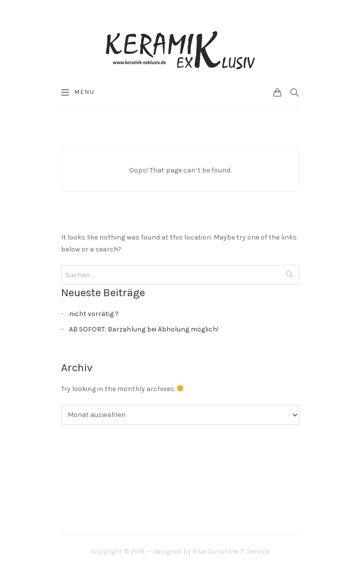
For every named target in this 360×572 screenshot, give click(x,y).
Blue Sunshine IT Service (231, 551)
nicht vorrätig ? (94, 314)
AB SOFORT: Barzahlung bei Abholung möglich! (143, 329)
